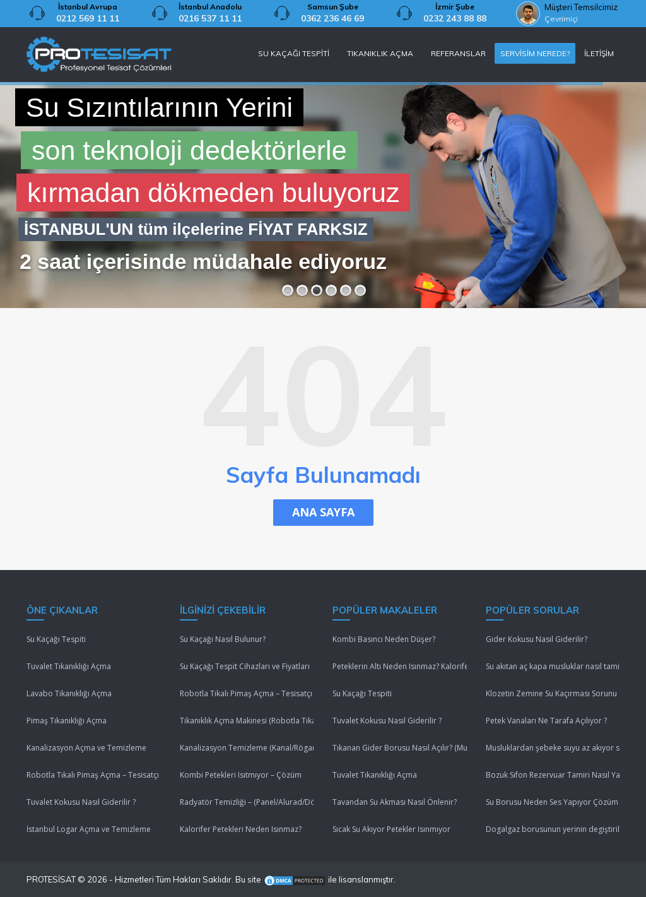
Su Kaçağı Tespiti (56, 639)
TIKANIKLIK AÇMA (380, 53)
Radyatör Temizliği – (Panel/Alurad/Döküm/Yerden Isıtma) (247, 802)
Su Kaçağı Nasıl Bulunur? (223, 639)
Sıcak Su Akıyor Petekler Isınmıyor (391, 829)
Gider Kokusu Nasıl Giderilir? (536, 639)
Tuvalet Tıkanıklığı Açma (68, 666)
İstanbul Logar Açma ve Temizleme (88, 829)
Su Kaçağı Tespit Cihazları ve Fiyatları (245, 666)
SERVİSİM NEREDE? (535, 53)
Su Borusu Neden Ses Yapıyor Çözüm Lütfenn (553, 802)
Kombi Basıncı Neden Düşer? (383, 639)
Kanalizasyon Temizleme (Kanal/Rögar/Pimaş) (247, 747)
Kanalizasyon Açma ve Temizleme (86, 747)
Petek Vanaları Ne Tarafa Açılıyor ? (546, 720)
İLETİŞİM (599, 53)
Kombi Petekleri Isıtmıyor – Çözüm (241, 774)
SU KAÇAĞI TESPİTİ (293, 53)
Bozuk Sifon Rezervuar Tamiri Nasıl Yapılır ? (553, 774)
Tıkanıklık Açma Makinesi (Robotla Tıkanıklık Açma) (247, 720)
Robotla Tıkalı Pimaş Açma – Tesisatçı (92, 774)
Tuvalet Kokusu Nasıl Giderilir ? (81, 802)
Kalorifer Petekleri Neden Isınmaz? (241, 829)
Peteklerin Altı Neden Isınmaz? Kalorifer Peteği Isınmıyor (399, 666)
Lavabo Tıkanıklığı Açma (69, 693)
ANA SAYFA (323, 512)
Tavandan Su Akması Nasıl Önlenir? (394, 802)
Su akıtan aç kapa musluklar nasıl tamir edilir (553, 666)
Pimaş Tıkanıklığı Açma (66, 720)
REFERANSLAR (458, 53)
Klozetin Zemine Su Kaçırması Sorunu (551, 693)
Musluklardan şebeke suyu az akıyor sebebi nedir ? (553, 747)
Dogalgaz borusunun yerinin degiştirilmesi (553, 829)
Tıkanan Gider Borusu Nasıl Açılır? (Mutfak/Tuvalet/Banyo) (399, 747)
